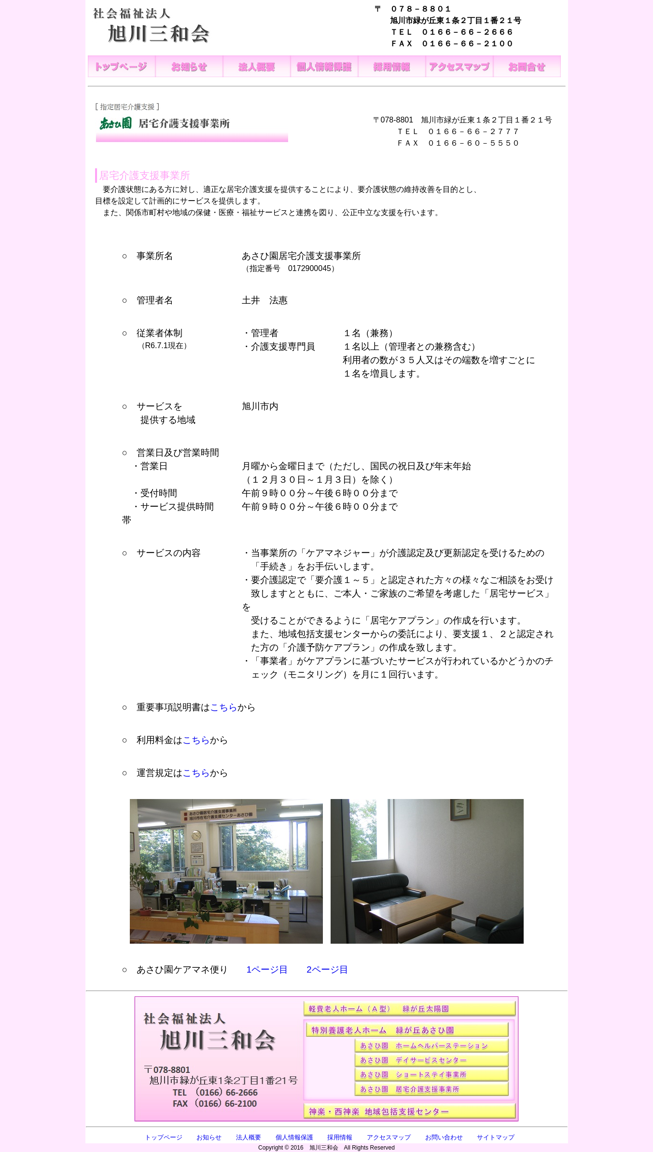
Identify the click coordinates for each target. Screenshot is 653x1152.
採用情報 (339, 1137)
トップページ (163, 1137)
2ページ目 (327, 969)
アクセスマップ (389, 1137)
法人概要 (248, 1137)
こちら (223, 707)
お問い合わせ (444, 1137)
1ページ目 (267, 969)
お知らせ (209, 1137)
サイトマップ (495, 1137)
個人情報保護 (294, 1137)
